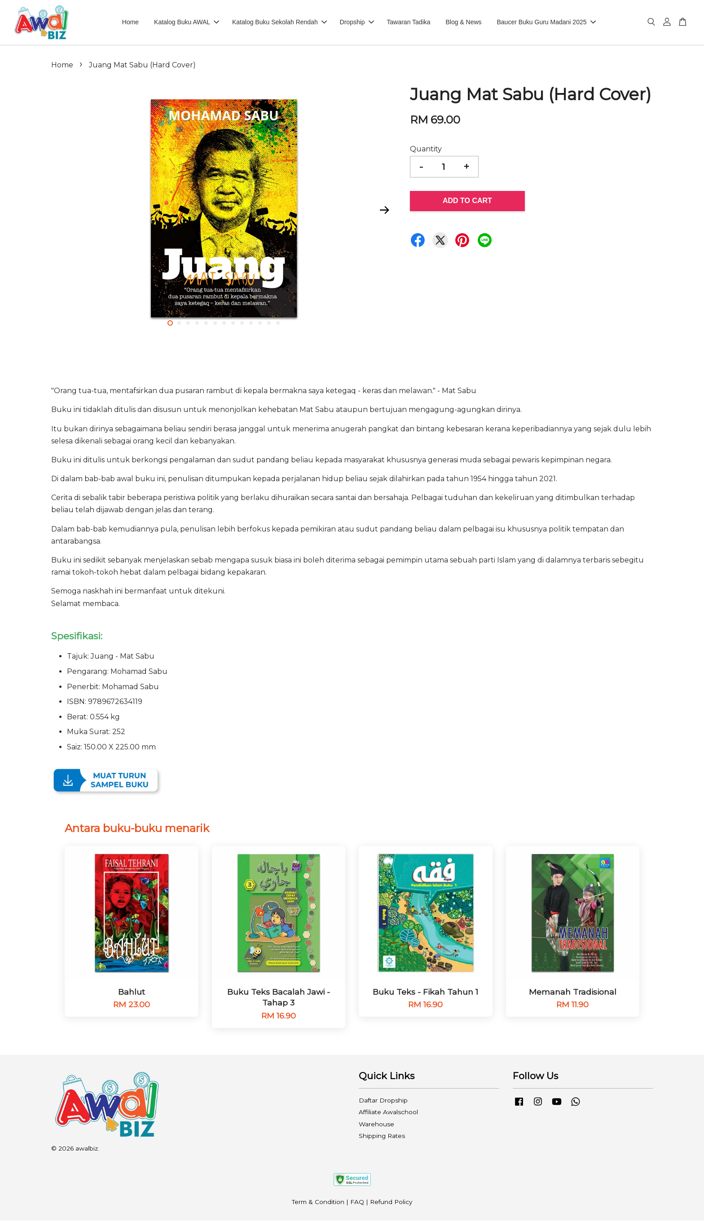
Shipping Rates (382, 1137)
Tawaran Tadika (409, 23)
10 (251, 324)
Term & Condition (318, 1203)
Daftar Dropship (383, 1101)
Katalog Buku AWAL (186, 23)
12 (269, 324)
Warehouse (376, 1125)
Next (384, 211)
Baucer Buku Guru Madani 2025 (546, 23)
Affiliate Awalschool (388, 1113)
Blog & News (463, 23)
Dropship (357, 23)
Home (130, 23)
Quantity (426, 150)
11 (260, 324)
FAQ (357, 1203)
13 (278, 324)
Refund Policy (391, 1203)
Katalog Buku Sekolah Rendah (279, 23)
